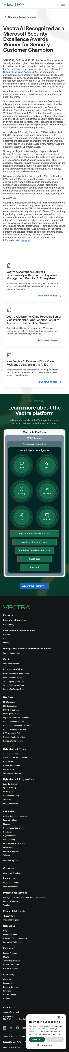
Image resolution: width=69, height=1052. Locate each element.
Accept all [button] (37, 1039)
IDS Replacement (10, 706)
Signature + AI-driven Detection (16, 718)
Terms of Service (10, 1037)
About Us (7, 979)
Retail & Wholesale (11, 851)
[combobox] (59, 1017)
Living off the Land (10, 803)
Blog (5, 931)
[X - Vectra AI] (11, 1028)
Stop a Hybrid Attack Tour (13, 681)
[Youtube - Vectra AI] (24, 1028)
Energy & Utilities (10, 820)
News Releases (9, 995)
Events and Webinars (11, 942)
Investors (7, 991)
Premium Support (10, 901)
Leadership (7, 983)
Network (6, 635)
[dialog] (46, 1031)
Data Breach (8, 762)
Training (6, 905)
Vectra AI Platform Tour (12, 678)
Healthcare (7, 832)
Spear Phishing (9, 788)
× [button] (63, 1018)
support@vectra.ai (11, 1012)
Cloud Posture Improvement (14, 729)
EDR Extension (9, 702)
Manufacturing (9, 840)
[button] (46, 1045)
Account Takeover (10, 754)
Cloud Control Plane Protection (16, 725)
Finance (6, 824)
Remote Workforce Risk (13, 741)
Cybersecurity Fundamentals (15, 938)
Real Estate (7, 847)
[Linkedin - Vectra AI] (4, 1028)
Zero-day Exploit (10, 784)
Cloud (5, 639)
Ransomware (8, 769)
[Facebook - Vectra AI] (17, 1028)
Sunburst (7, 800)
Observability (8, 625)
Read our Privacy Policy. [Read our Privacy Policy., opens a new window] (52, 1034)
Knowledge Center (10, 883)
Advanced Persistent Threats (15, 758)
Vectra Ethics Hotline (11, 1047)
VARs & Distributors (11, 965)
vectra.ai (25, 240)
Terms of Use (25, 1037)
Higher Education (10, 836)
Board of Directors (10, 987)
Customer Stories (11, 873)
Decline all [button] (55, 1039)
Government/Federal (11, 828)
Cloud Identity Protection (13, 722)
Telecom (6, 855)
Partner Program (10, 953)
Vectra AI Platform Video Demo (16, 674)
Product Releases (10, 887)
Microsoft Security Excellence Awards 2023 (32, 71)
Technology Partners (11, 961)
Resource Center (10, 935)
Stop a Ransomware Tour (13, 685)
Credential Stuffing (11, 796)
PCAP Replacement (11, 710)
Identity (6, 643)
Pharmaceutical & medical (14, 843)
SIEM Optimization (11, 714)
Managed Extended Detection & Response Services (27, 648)
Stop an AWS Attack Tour (13, 689)
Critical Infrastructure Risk (14, 737)
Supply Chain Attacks (12, 773)
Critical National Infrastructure (15, 816)
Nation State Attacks (11, 765)
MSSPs (6, 957)
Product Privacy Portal (12, 1042)
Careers (6, 999)
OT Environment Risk (11, 733)
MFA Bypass (8, 792)
